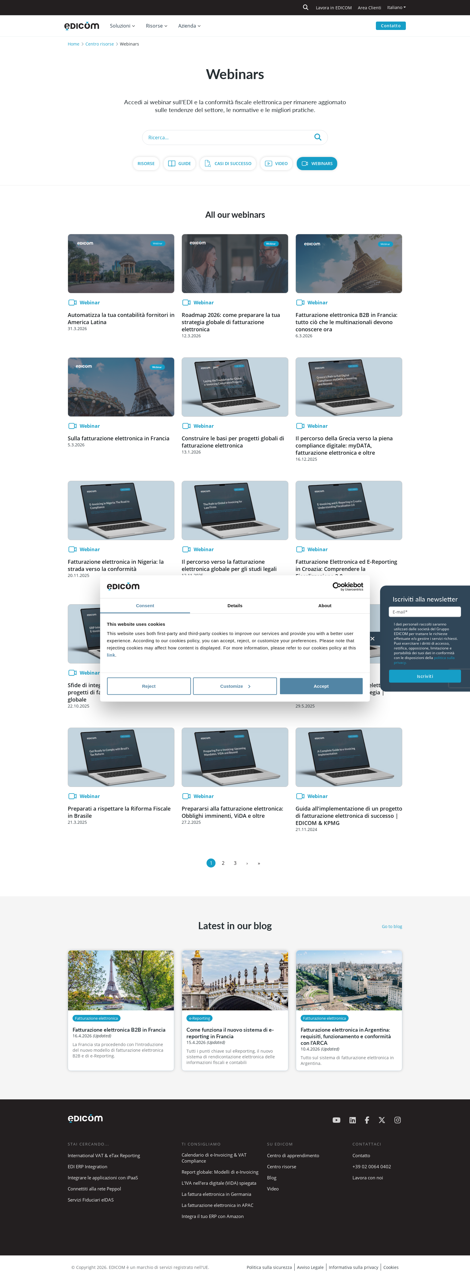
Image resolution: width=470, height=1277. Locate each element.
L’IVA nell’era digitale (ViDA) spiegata (219, 1183)
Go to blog (392, 926)
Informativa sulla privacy (353, 1267)
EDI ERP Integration (87, 1166)
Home (73, 44)
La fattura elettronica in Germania (216, 1194)
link (111, 655)
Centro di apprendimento (293, 1155)
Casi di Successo (233, 163)
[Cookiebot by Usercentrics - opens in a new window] (337, 586)
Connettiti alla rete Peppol (94, 1189)
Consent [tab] (145, 605)
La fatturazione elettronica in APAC (217, 1205)
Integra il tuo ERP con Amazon (213, 1216)
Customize (235, 685)
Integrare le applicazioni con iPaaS (103, 1178)
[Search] (235, 137)
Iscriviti (425, 676)
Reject (149, 685)
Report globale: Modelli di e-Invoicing (220, 1172)
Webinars (322, 163)
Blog (271, 1178)
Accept (321, 685)
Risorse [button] (154, 25)
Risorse (146, 163)
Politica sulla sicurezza (269, 1267)
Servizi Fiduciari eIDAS (91, 1200)
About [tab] (325, 605)
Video (281, 163)
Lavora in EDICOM (334, 7)
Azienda (187, 25)
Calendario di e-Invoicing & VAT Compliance (214, 1158)
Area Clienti (369, 7)
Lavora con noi (367, 1178)
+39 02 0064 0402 (371, 1166)
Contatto (391, 25)
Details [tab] (235, 605)
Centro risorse (99, 44)
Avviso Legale (310, 1267)
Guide (184, 163)
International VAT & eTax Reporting (104, 1155)
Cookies (391, 1267)
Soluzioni (120, 25)
